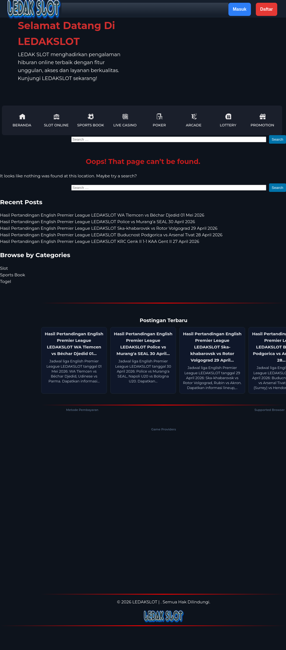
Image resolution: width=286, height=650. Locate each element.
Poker (159, 120)
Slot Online (56, 120)
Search (277, 139)
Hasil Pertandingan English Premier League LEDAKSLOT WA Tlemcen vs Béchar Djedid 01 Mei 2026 (102, 215)
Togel (5, 281)
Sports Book (90, 120)
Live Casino (125, 120)
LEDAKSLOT (144, 601)
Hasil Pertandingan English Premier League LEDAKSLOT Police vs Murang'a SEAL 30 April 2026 (97, 221)
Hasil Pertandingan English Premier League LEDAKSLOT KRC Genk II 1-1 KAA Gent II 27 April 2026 (99, 241)
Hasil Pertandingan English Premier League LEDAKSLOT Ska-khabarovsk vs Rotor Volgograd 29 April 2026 (108, 228)
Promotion (262, 120)
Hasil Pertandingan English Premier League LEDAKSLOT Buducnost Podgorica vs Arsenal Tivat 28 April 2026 (111, 234)
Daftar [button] (266, 9)
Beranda (22, 120)
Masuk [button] (240, 9)
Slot (4, 268)
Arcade (194, 120)
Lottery (228, 120)
